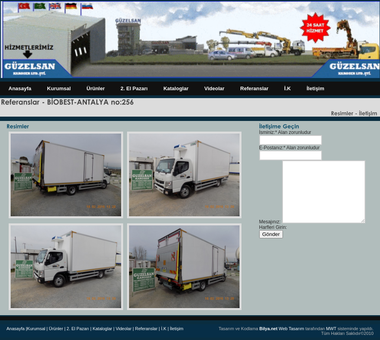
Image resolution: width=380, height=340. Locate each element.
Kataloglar (176, 88)
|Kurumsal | (36, 328)
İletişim (315, 88)
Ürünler (95, 88)
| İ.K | (163, 328)
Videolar (214, 88)
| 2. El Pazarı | (78, 328)
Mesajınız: (270, 222)
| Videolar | (123, 328)
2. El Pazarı (134, 88)
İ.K (287, 88)
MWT (331, 328)
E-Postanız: (271, 147)
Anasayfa (20, 88)
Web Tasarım (281, 328)
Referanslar (254, 88)
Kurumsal (59, 88)
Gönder (271, 234)
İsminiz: (267, 132)
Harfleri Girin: (273, 227)
